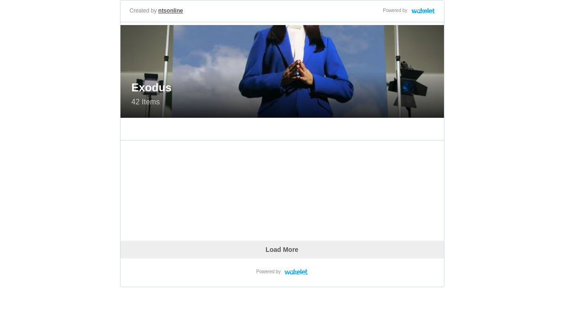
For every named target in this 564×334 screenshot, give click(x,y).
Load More (282, 249)
